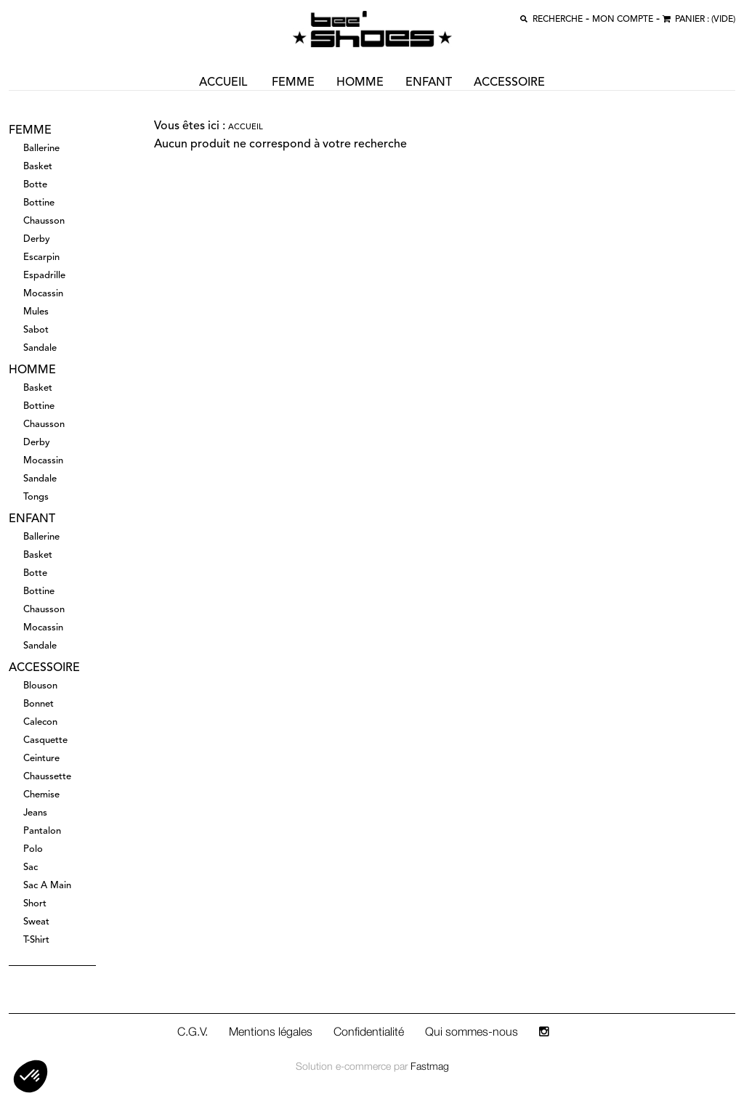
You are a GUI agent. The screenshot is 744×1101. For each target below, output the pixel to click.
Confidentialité (368, 1031)
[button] (30, 1076)
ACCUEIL (223, 83)
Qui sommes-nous (471, 1031)
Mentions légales (270, 1031)
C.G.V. (192, 1031)
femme (293, 83)
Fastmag (430, 1066)
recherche (558, 19)
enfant (428, 83)
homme (360, 83)
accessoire (509, 83)
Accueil (245, 127)
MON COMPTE (622, 19)
